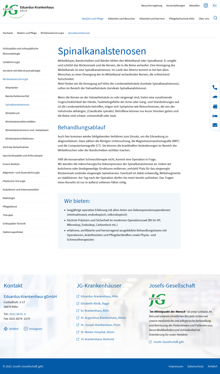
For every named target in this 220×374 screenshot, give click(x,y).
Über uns (204, 18)
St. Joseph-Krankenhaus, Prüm (101, 325)
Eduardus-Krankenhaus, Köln (99, 296)
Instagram (33, 329)
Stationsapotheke (13, 232)
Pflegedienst (10, 206)
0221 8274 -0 (18, 314)
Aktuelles (194, 5)
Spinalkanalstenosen (17, 104)
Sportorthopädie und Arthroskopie (23, 155)
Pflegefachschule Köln (181, 18)
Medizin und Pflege (93, 18)
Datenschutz (195, 366)
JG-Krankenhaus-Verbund (97, 339)
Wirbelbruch (12, 113)
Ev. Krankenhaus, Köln (95, 310)
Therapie (8, 215)
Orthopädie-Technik (14, 223)
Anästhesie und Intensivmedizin (21, 189)
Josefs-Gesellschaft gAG (168, 342)
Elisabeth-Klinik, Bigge (95, 303)
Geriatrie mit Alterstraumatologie (21, 70)
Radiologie (9, 198)
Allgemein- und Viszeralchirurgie (21, 172)
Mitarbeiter (11, 87)
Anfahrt (11, 329)
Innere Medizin (11, 164)
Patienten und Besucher (121, 18)
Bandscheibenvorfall (17, 96)
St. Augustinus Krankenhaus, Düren (103, 318)
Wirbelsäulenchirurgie (15, 79)
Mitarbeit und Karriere (152, 18)
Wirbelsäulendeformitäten (20, 121)
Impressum (176, 366)
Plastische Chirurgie (14, 181)
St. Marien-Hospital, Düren (97, 332)
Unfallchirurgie (11, 62)
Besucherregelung (151, 5)
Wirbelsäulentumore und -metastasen (27, 130)
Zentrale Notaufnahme (16, 147)
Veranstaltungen (175, 5)
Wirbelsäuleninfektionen (19, 138)
